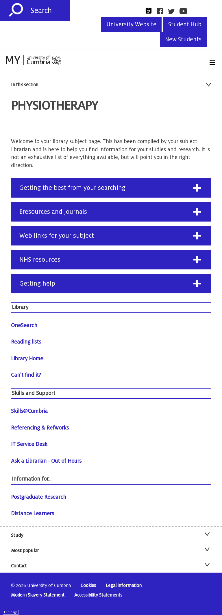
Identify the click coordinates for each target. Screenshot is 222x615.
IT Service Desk (29, 444)
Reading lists (26, 342)
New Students (183, 39)
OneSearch (24, 325)
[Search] (50, 10)
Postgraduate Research (38, 497)
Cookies (88, 585)
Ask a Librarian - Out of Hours (46, 461)
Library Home (27, 358)
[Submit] (16, 10)
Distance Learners (32, 513)
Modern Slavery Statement (37, 595)
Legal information (124, 585)
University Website (131, 24)
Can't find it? (26, 375)
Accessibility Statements (98, 595)
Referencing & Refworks (40, 428)
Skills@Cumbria (29, 411)
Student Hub (184, 24)
